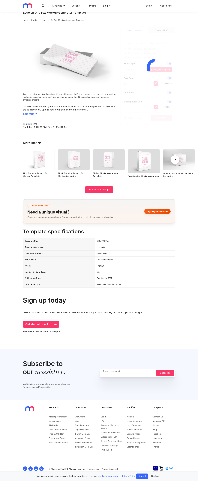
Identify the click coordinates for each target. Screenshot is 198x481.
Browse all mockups (99, 192)
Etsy (77, 421)
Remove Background (136, 442)
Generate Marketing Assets (110, 427)
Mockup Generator (58, 416)
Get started (166, 5)
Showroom (80, 416)
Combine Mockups (109, 445)
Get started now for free (41, 327)
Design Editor (55, 421)
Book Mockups (82, 425)
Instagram (157, 438)
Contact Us (157, 416)
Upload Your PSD (109, 437)
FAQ (102, 421)
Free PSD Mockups (58, 429)
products (35, 23)
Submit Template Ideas (111, 441)
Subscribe (165, 372)
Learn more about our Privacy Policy (118, 476)
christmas (105, 100)
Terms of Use (93, 469)
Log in (149, 5)
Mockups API (158, 421)
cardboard (52, 97)
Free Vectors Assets (58, 442)
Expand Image (133, 438)
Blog (105, 5)
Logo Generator (134, 425)
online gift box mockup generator (58, 100)
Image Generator (134, 421)
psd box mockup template (87, 100)
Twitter (155, 447)
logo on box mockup (106, 97)
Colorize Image (134, 447)
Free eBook (106, 450)
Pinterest (156, 442)
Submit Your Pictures (110, 432)
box (30, 97)
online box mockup (32, 100)
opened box (89, 97)
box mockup (40, 97)
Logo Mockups (82, 429)
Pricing (92, 5)
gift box (78, 97)
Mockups (57, 5)
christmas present (31, 103)
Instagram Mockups (84, 447)
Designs (76, 5)
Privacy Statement (110, 469)
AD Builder (54, 425)
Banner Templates (83, 442)
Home (25, 23)
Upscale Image (133, 434)
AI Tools (130, 416)
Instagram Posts (82, 438)
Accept (142, 476)
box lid (62, 97)
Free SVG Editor (56, 434)
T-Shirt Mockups (82, 434)
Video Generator (134, 429)
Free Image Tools (57, 438)
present (70, 97)
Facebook (157, 434)
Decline (155, 476)
